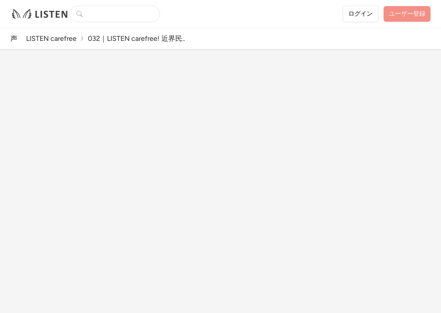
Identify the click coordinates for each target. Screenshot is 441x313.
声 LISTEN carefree (43, 38)
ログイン (360, 13)
